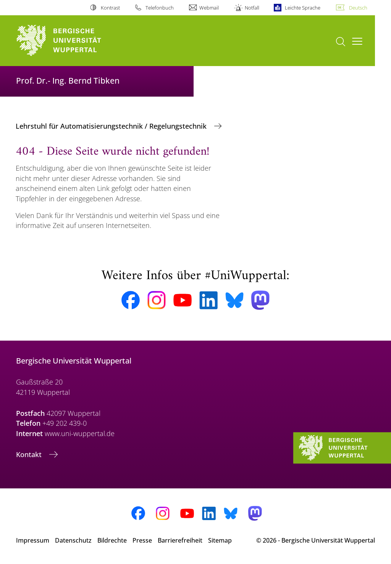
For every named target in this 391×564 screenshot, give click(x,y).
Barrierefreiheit (180, 540)
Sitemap (220, 540)
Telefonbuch (159, 7)
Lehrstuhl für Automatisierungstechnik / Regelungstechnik (112, 126)
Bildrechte (112, 540)
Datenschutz (73, 540)
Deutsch (358, 7)
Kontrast (110, 7)
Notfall (252, 7)
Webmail (209, 7)
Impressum (32, 540)
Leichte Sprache (302, 7)
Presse (142, 540)
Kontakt (30, 454)
